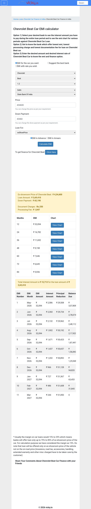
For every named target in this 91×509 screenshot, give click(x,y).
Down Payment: (22, 114)
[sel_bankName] (45, 94)
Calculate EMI (45, 144)
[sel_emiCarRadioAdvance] (31, 138)
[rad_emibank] (16, 63)
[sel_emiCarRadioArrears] (47, 138)
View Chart (57, 225)
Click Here (51, 152)
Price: (17, 100)
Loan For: (19, 128)
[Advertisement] (45, 174)
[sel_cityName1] (45, 90)
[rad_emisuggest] (48, 63)
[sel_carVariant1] (45, 84)
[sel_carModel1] (45, 78)
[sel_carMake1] (45, 73)
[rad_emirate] (16, 66)
